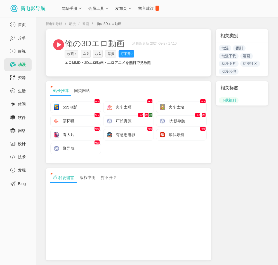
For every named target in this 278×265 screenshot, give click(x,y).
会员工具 (98, 8)
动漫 (72, 24)
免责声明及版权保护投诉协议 (183, 256)
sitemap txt (250, 256)
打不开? (126, 54)
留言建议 (148, 8)
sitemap (223, 256)
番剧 (85, 24)
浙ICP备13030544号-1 (115, 256)
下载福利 (229, 100)
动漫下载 (229, 56)
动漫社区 (250, 63)
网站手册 (72, 8)
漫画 (246, 56)
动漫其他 (229, 71)
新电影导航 (54, 24)
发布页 (123, 8)
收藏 (71, 53)
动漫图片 (229, 63)
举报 (111, 54)
